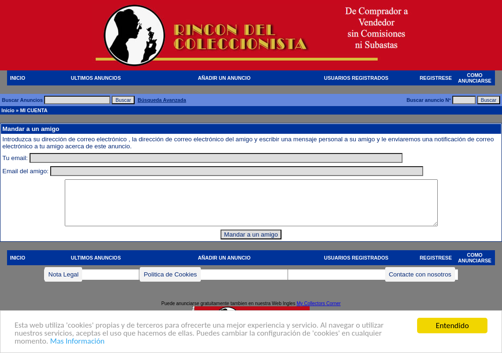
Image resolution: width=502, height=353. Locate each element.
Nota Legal (63, 274)
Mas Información (77, 346)
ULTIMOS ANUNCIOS (96, 78)
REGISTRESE (435, 78)
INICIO (17, 78)
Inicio (8, 110)
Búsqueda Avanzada (161, 100)
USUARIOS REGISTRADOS (356, 78)
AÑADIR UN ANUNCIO (224, 78)
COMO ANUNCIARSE (474, 78)
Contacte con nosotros (420, 274)
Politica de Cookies (170, 274)
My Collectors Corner (319, 303)
